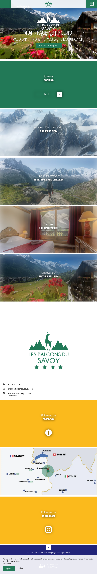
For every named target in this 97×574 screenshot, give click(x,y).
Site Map (66, 552)
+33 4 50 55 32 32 (15, 384)
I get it (8, 568)
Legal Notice (57, 552)
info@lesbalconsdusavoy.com (20, 389)
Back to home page (48, 45)
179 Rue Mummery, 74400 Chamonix (19, 394)
